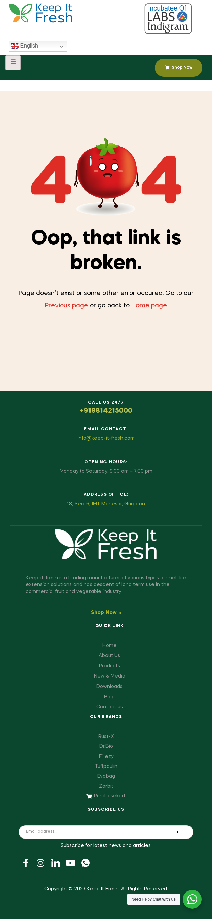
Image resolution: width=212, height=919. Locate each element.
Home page (149, 306)
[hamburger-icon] (13, 62)
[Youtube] (70, 863)
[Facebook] (25, 863)
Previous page (66, 306)
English (24, 46)
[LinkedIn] (55, 863)
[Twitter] (40, 863)
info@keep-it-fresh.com (106, 438)
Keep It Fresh (103, 889)
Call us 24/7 (106, 403)
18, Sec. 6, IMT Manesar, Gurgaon (106, 504)
